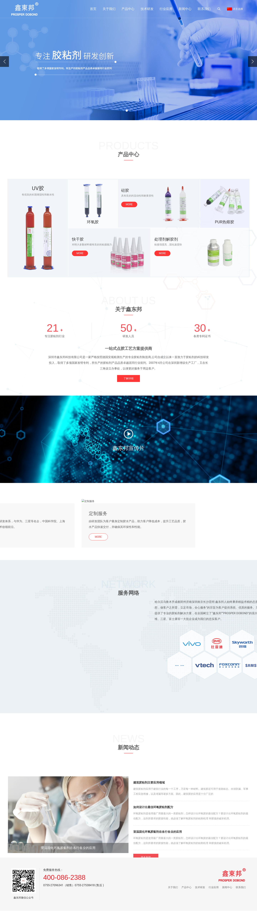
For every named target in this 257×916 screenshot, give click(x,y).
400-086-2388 (64, 877)
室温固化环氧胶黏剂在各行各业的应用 (68, 913)
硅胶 (125, 266)
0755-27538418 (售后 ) (89, 885)
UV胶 (38, 264)
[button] (127, 111)
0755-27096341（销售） (59, 885)
